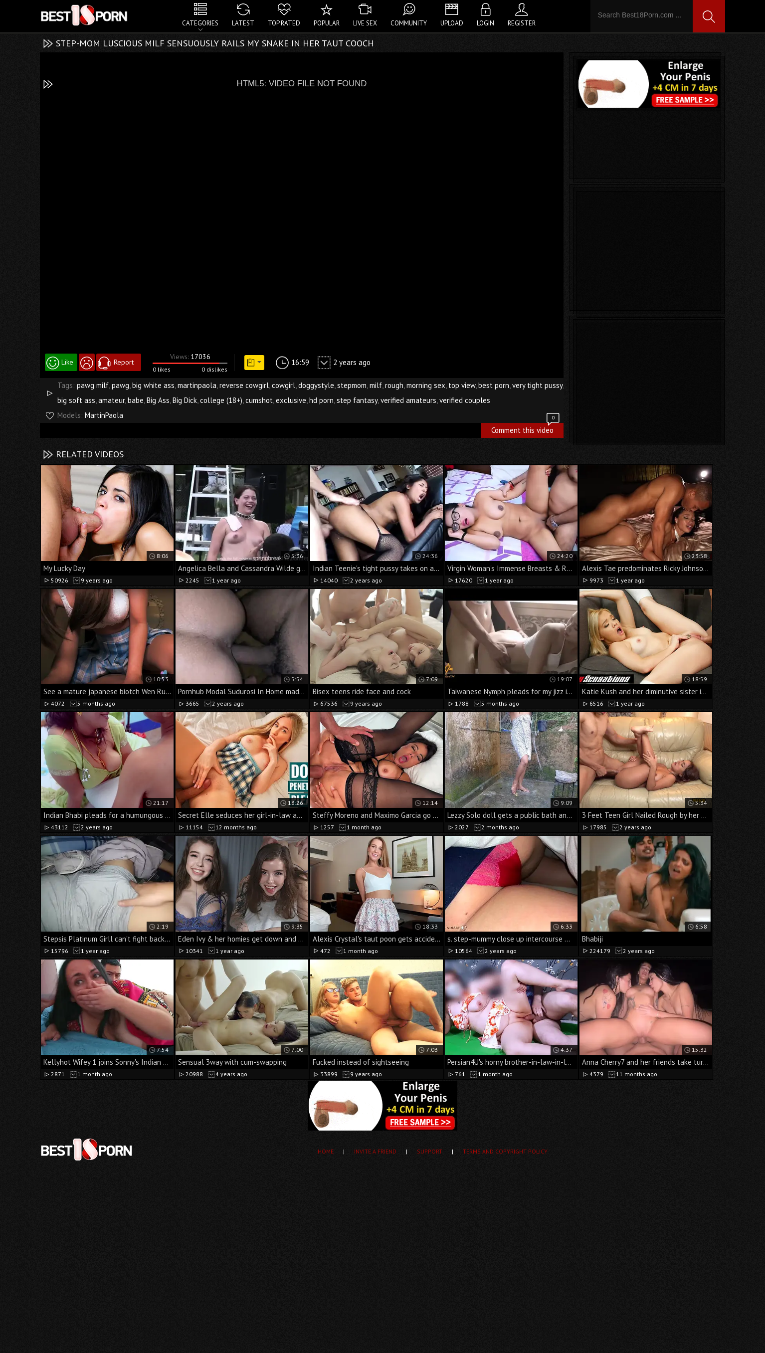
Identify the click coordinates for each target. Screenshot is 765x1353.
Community (408, 23)
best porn (493, 385)
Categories (200, 23)
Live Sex (365, 23)
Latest (243, 23)
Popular (327, 23)
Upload (451, 23)
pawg (120, 385)
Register (522, 23)
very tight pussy (537, 385)
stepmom (352, 385)
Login (485, 23)
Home (326, 1151)
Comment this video (526, 429)
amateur (111, 400)
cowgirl (283, 385)
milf (376, 385)
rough (394, 385)
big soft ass (76, 400)
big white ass (153, 385)
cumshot (259, 400)
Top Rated (284, 23)
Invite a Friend (375, 1151)
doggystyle (316, 385)
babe (136, 400)
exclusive (291, 400)
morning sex (425, 385)
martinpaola (197, 385)
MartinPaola (104, 415)
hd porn (321, 400)
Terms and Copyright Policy (505, 1151)
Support (429, 1151)
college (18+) (221, 400)
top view (461, 385)
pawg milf (93, 385)
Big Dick (185, 400)
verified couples (464, 400)
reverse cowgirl (244, 385)
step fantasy (357, 400)
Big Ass (158, 400)
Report (124, 362)
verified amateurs (408, 400)
